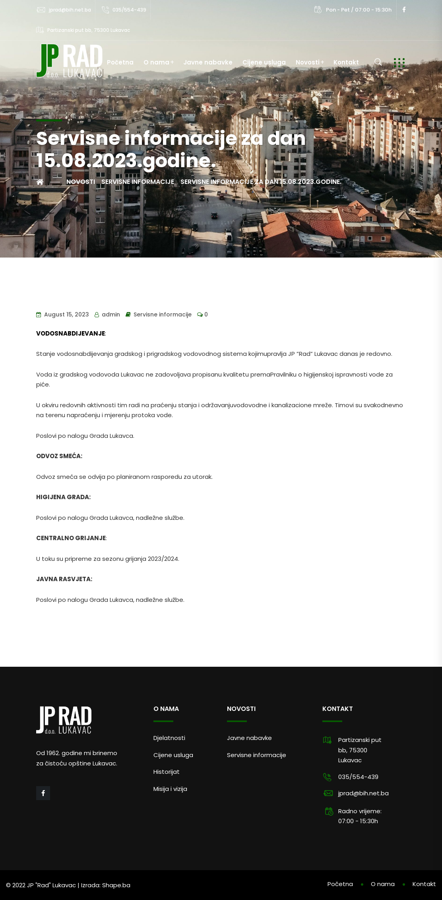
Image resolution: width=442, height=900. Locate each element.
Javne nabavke (208, 62)
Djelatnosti (169, 738)
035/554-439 (129, 9)
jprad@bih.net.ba (70, 9)
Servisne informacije (163, 314)
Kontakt (346, 62)
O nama (156, 62)
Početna (120, 62)
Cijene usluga (264, 62)
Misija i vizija (170, 789)
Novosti (308, 62)
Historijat (166, 771)
